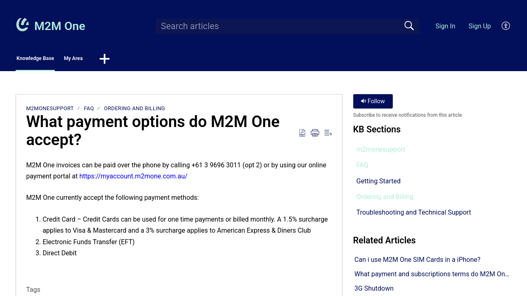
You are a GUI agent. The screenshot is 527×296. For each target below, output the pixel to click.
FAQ (89, 111)
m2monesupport (50, 111)
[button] (506, 26)
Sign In (445, 26)
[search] (287, 26)
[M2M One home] (22, 24)
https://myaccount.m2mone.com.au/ (133, 179)
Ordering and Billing (134, 111)
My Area (120, 60)
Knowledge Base (54, 60)
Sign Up (480, 26)
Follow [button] (373, 103)
